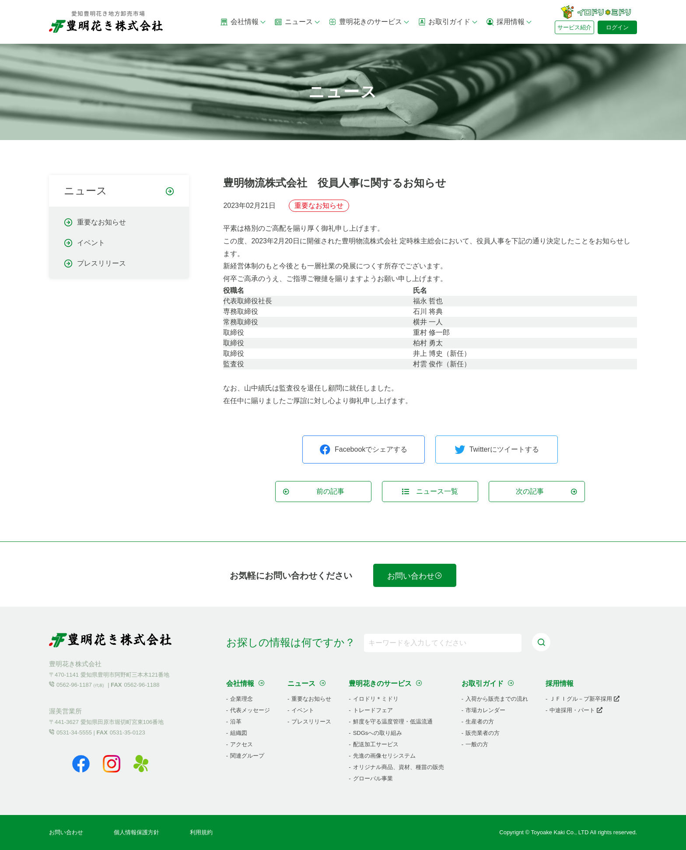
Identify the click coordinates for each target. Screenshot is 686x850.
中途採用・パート (576, 710)
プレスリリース (101, 263)
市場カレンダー (485, 710)
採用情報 (509, 22)
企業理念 (241, 698)
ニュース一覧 (430, 491)
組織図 (238, 733)
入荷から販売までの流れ (497, 698)
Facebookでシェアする (363, 449)
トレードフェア (373, 710)
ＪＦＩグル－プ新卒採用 (585, 698)
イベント (91, 242)
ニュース (297, 22)
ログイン (617, 27)
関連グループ (247, 755)
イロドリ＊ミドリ (376, 698)
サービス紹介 (574, 27)
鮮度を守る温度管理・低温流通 (393, 721)
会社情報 (243, 22)
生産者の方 (480, 721)
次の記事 (547, 491)
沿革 (236, 721)
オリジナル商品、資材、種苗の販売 (398, 767)
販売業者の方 (483, 733)
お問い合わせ (414, 576)
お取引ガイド (448, 22)
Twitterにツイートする (497, 449)
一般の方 (477, 744)
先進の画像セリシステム (384, 755)
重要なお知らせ (101, 222)
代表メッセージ (250, 710)
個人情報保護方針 (136, 832)
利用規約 (201, 832)
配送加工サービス (376, 744)
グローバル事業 (373, 778)
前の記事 (313, 491)
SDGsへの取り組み (377, 733)
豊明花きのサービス (369, 22)
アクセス (241, 744)
